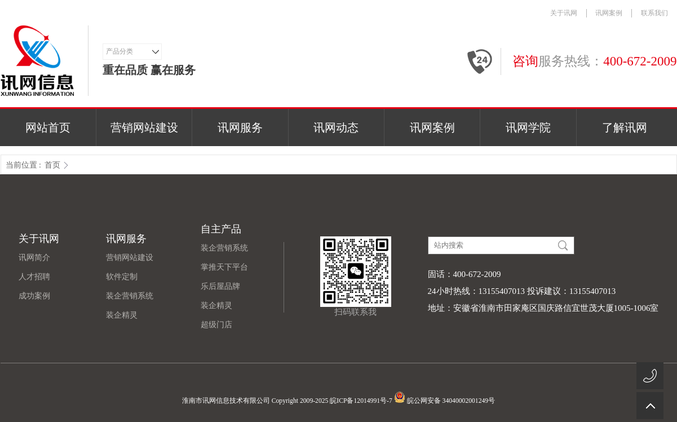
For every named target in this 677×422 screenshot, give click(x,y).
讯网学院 (528, 127)
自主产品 (221, 229)
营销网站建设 (144, 127)
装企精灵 (122, 315)
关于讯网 (563, 13)
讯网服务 (240, 127)
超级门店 (216, 324)
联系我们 (654, 13)
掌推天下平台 (224, 267)
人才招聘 (34, 276)
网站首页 (47, 127)
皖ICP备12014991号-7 (361, 401)
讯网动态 (336, 127)
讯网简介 (34, 257)
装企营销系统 (129, 296)
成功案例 (34, 296)
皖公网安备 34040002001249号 (444, 397)
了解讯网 (624, 127)
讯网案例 (608, 13)
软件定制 (122, 276)
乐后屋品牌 (220, 286)
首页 (52, 165)
